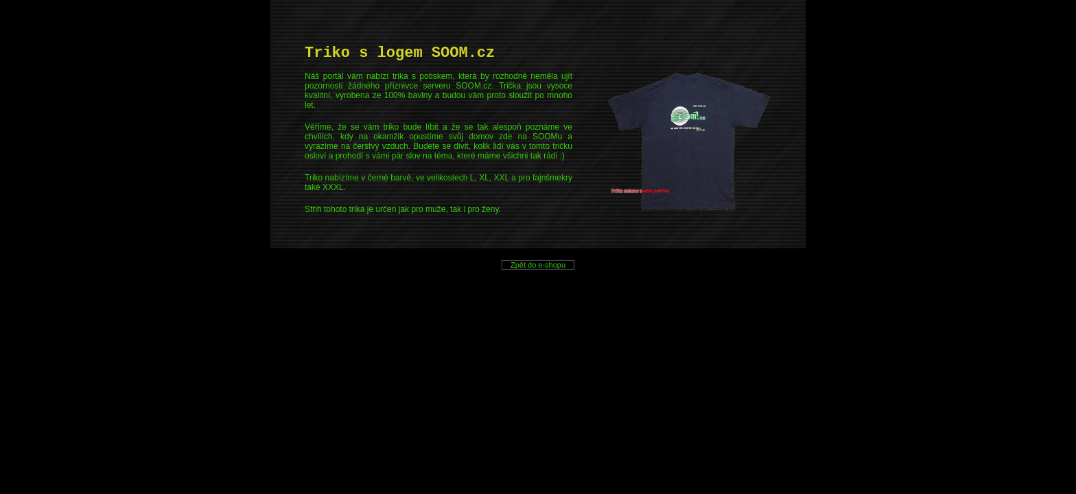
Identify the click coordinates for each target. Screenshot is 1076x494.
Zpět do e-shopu (538, 265)
